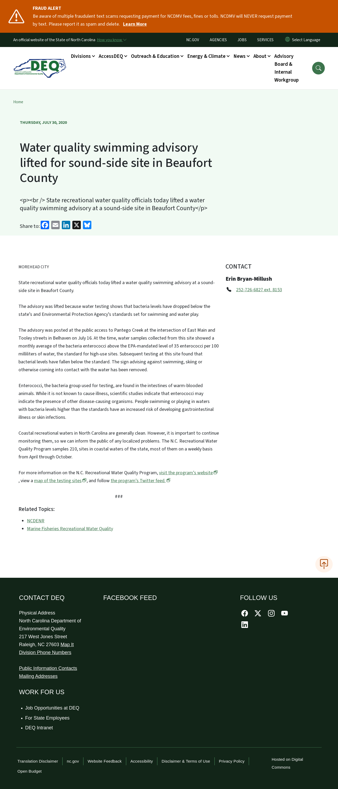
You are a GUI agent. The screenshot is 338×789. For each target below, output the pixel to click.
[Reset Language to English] (287, 40)
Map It (67, 644)
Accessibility (141, 761)
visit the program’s (188, 472)
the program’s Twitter (141, 480)
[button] (318, 68)
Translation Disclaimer (37, 761)
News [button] (239, 56)
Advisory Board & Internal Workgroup (286, 68)
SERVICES (265, 40)
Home (18, 102)
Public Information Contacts (48, 668)
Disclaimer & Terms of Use (186, 761)
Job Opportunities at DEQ (52, 708)
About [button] (259, 56)
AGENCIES (218, 40)
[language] (307, 40)
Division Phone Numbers (45, 652)
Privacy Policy (232, 761)
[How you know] (111, 40)
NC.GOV (192, 40)
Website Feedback (105, 761)
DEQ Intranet (39, 727)
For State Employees (47, 718)
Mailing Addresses (38, 676)
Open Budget (29, 771)
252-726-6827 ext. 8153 (259, 290)
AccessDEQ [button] (111, 56)
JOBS (242, 40)
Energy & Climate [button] (206, 56)
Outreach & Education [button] (155, 56)
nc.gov (73, 761)
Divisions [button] (81, 56)
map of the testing (60, 480)
